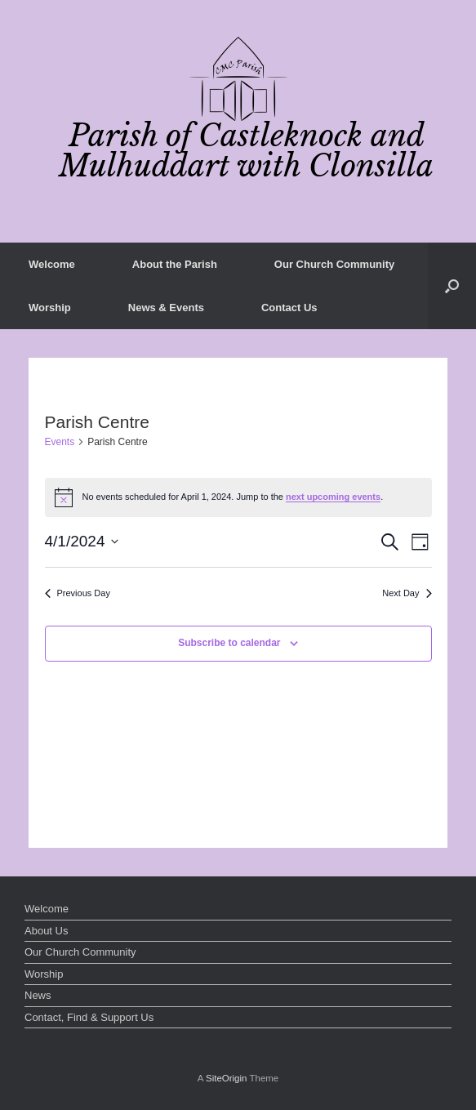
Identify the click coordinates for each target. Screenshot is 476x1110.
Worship (50, 307)
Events (60, 442)
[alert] (238, 497)
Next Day (406, 593)
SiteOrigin (226, 1078)
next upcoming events (333, 497)
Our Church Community (334, 264)
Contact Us (289, 307)
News (37, 995)
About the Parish (174, 264)
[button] (452, 286)
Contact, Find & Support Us (88, 1017)
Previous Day (77, 593)
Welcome (52, 264)
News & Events (166, 307)
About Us (46, 931)
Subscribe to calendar (229, 643)
